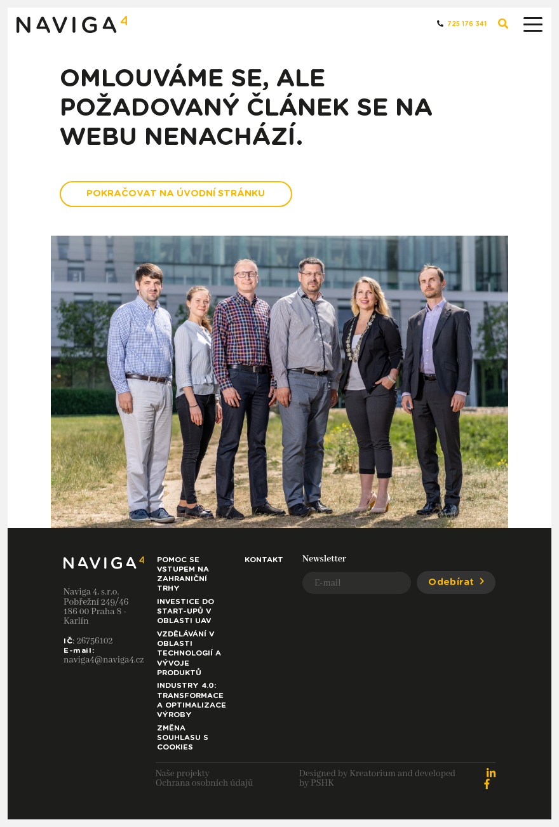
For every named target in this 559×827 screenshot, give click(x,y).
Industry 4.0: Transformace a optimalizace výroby (191, 700)
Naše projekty (183, 773)
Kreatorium (372, 773)
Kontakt (264, 559)
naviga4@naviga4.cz (104, 660)
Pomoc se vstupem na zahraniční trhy (183, 574)
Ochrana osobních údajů (204, 783)
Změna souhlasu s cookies (182, 738)
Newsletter (324, 559)
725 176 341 (462, 23)
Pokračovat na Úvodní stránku (175, 193)
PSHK (322, 783)
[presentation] (398, 628)
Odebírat (456, 582)
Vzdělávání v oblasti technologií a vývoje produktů (189, 653)
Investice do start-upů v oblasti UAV (185, 611)
